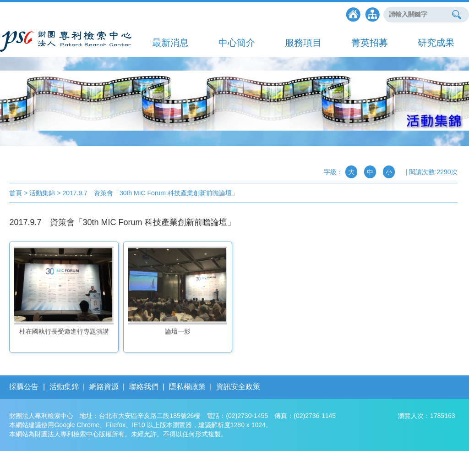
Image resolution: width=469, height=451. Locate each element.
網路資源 (104, 386)
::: (3, 177)
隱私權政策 (187, 386)
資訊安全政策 (238, 386)
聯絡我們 (143, 386)
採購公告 (23, 386)
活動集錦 (64, 386)
